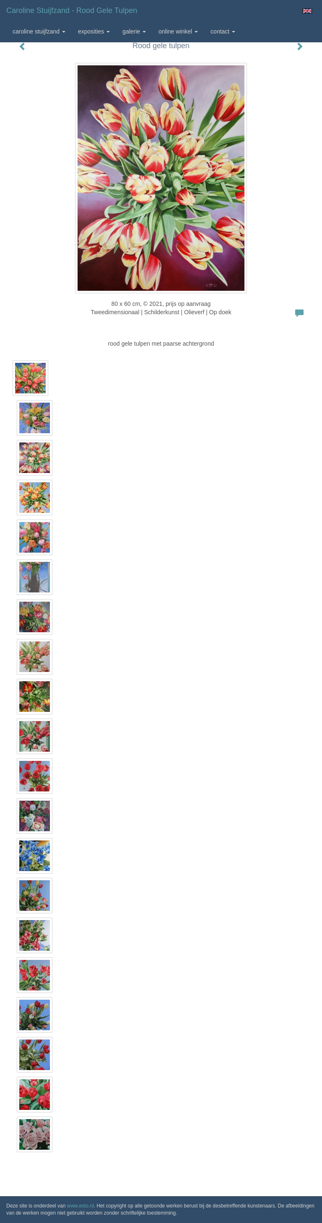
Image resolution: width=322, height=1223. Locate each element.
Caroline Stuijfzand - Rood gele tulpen (71, 10)
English (307, 10)
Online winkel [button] (178, 31)
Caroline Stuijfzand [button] (39, 31)
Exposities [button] (94, 31)
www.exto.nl (80, 1206)
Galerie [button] (134, 31)
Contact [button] (222, 31)
